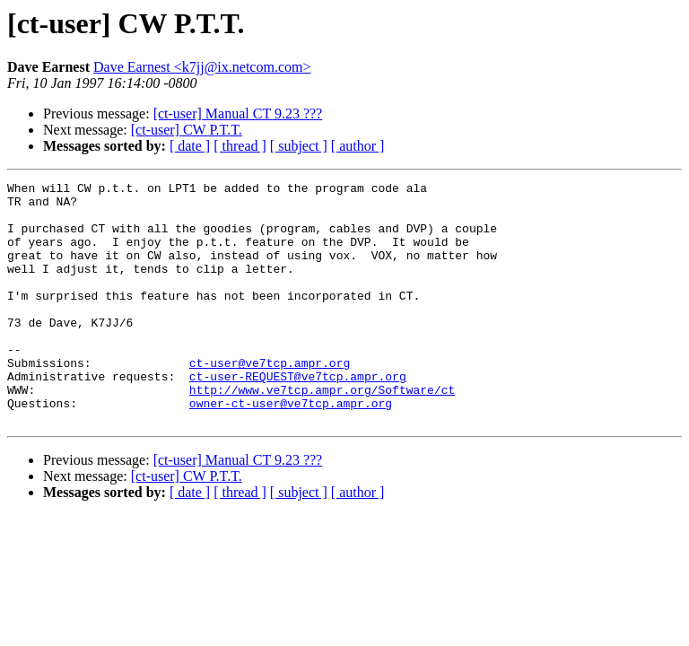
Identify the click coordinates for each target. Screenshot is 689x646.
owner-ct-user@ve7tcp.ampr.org (290, 449)
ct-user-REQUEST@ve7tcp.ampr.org (297, 416)
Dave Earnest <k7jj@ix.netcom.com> (202, 66)
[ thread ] (240, 145)
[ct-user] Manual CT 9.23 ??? (238, 113)
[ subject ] (298, 145)
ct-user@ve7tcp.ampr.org (269, 400)
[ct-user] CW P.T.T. (186, 129)
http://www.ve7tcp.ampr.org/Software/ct (322, 432)
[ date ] (190, 145)
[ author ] (358, 145)
